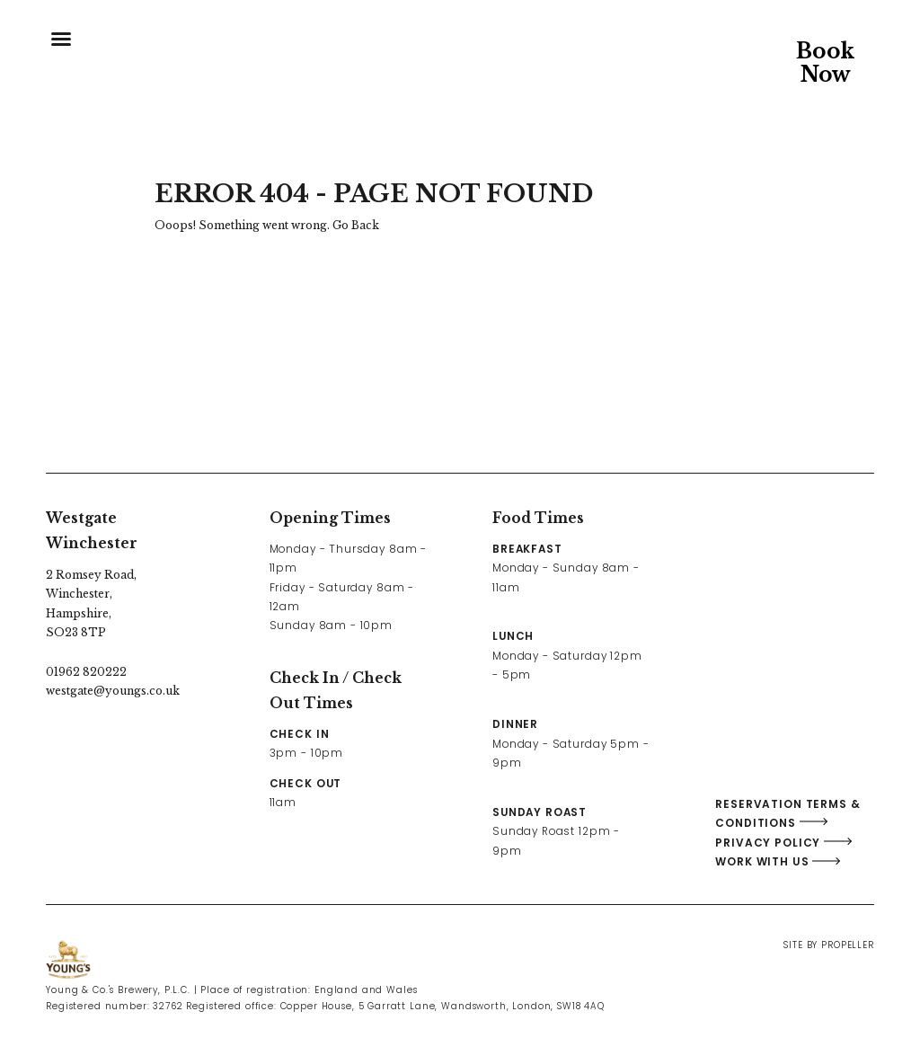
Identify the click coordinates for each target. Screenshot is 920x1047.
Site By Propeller (828, 945)
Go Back (355, 225)
